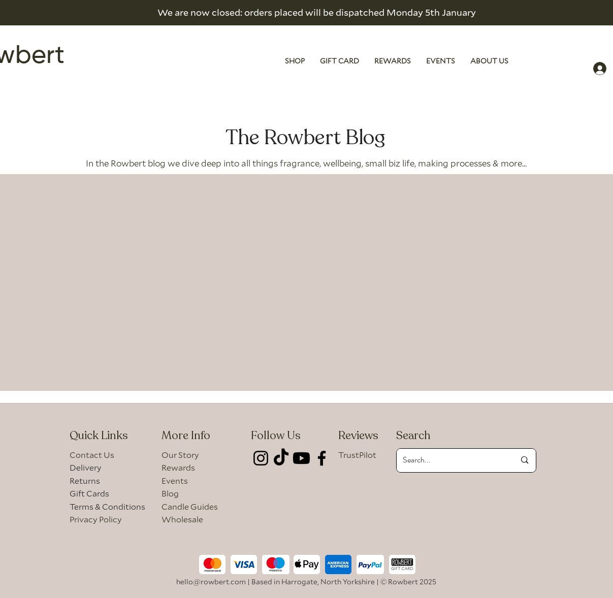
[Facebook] (322, 458)
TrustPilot (357, 454)
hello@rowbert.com (211, 581)
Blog (170, 493)
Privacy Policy (96, 519)
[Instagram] (261, 458)
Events (175, 480)
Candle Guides (190, 506)
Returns (85, 480)
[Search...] (451, 460)
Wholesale (182, 519)
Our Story (180, 454)
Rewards (178, 467)
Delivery (86, 467)
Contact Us (92, 454)
